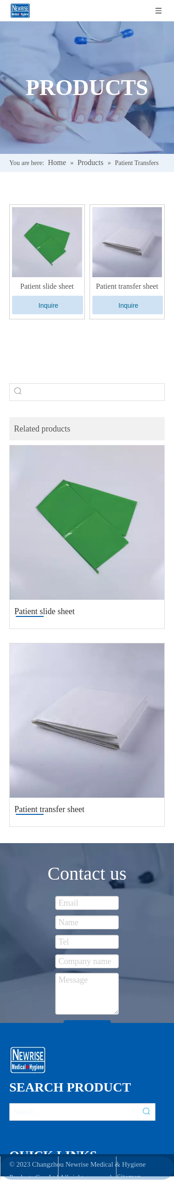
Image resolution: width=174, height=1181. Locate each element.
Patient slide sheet (47, 286)
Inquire (48, 305)
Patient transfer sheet (127, 286)
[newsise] (30, 1060)
